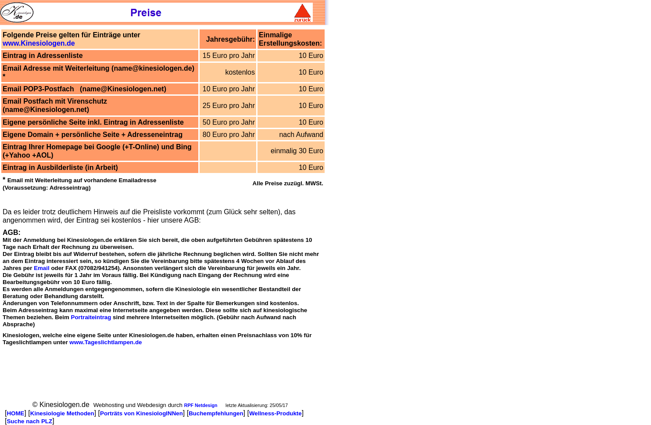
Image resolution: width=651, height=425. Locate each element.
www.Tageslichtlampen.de (105, 342)
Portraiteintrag (91, 317)
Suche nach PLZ (29, 421)
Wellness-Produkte (275, 413)
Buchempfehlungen (216, 413)
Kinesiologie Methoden (62, 413)
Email (42, 268)
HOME (15, 413)
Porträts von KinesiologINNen (141, 413)
